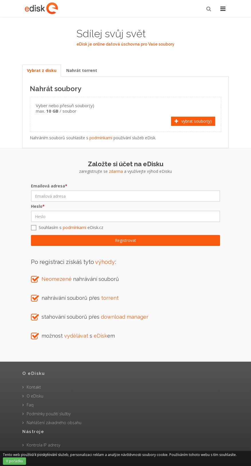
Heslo (38, 206)
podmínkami (100, 137)
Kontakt (34, 387)
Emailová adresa (49, 186)
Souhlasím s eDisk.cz (71, 227)
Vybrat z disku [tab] (41, 70)
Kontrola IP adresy (43, 445)
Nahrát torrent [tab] (81, 70)
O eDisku (35, 396)
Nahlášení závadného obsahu (54, 422)
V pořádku (14, 461)
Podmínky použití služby (48, 413)
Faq (30, 405)
